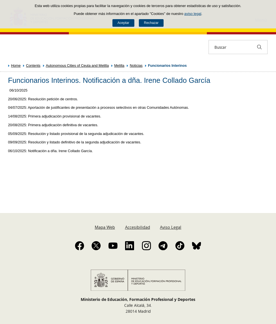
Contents (33, 65)
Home (16, 65)
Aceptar (123, 23)
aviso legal (192, 14)
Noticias (136, 65)
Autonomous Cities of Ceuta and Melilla (77, 65)
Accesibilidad (137, 227)
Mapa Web (105, 227)
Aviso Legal (170, 227)
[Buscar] (259, 47)
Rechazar (151, 23)
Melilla (119, 65)
